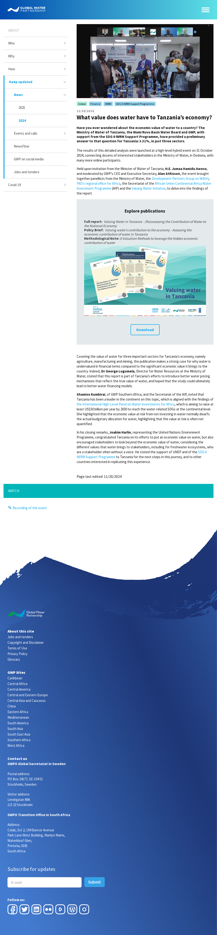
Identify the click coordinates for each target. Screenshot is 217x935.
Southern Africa (18, 740)
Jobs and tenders (26, 172)
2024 (22, 120)
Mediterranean (18, 717)
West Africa (15, 745)
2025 (22, 107)
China (11, 706)
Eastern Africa (17, 712)
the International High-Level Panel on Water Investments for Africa (126, 404)
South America (18, 723)
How (11, 69)
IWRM (108, 104)
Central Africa (17, 683)
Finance (95, 104)
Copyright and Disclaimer (25, 642)
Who (11, 43)
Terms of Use (17, 648)
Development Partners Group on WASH (180, 178)
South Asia (15, 728)
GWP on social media (29, 159)
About (13, 30)
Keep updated (20, 82)
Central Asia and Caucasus (26, 700)
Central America (18, 689)
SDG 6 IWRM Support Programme (135, 104)
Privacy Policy (17, 654)
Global (82, 104)
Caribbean (14, 678)
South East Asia (18, 734)
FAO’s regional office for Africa (98, 183)
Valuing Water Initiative (148, 188)
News (18, 94)
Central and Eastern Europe (27, 695)
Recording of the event (30, 508)
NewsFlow (21, 146)
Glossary (13, 659)
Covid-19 (14, 185)
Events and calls (25, 133)
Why (11, 56)
